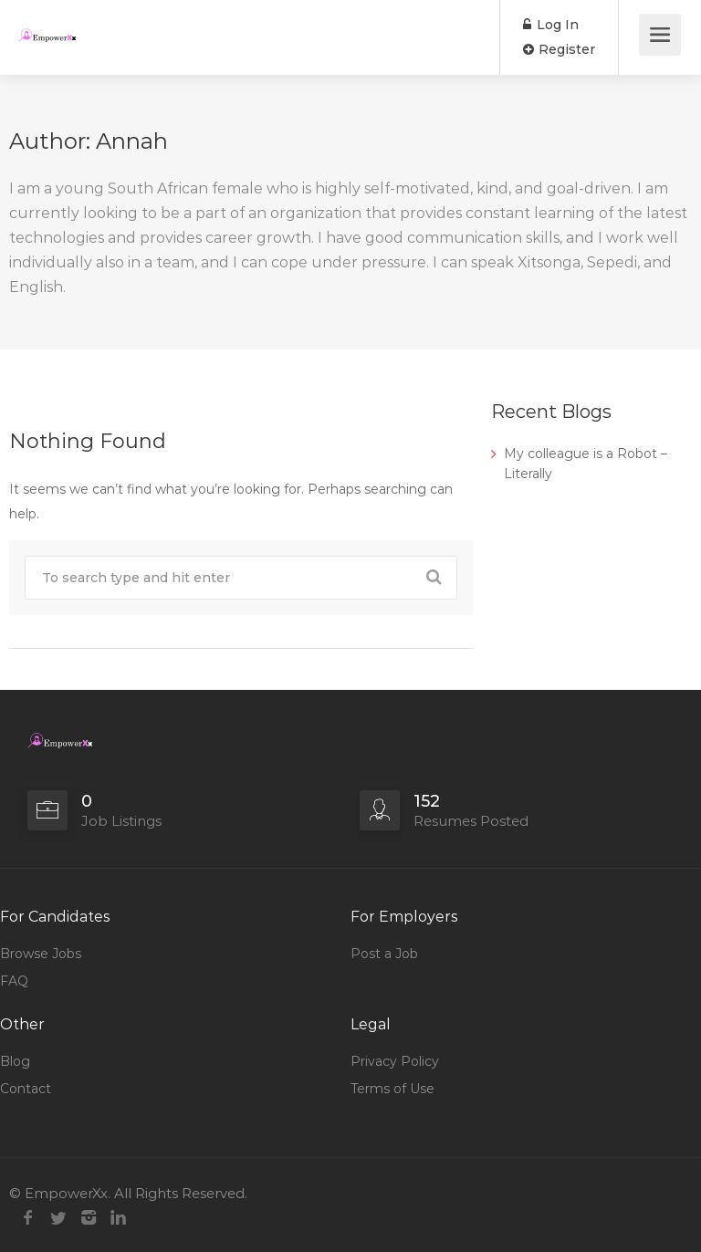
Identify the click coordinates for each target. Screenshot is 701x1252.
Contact (25, 1088)
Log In (551, 24)
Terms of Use (392, 1088)
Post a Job (384, 953)
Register (559, 49)
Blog (15, 1061)
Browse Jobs (40, 953)
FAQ (14, 981)
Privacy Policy (394, 1061)
